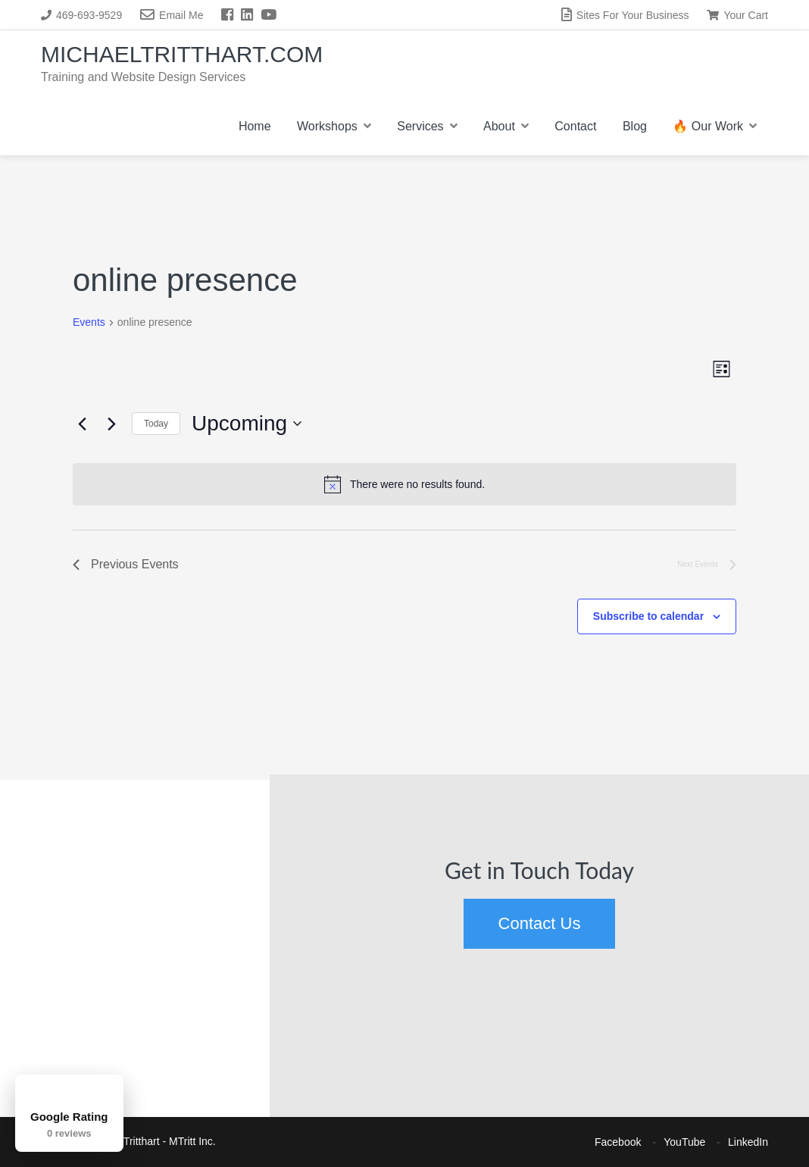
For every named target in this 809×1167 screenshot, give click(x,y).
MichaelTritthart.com (182, 54)
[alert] (404, 484)
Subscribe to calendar (648, 616)
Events (89, 322)
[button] (19, 831)
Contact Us (539, 923)
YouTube (684, 1142)
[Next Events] (111, 424)
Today (156, 423)
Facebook (618, 1142)
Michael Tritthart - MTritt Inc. (150, 1141)
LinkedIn (748, 1142)
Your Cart (737, 15)
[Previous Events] (82, 424)
